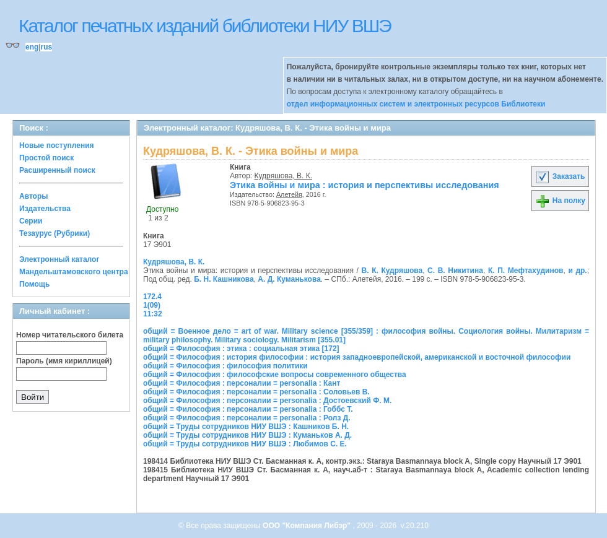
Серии (30, 221)
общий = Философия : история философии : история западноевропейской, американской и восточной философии (356, 357)
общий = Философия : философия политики (225, 366)
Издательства (45, 208)
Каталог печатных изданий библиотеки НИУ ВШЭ (205, 25)
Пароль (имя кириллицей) (64, 361)
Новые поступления (56, 145)
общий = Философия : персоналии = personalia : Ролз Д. (247, 418)
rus (46, 47)
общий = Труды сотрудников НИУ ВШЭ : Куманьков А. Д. (247, 435)
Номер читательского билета (69, 335)
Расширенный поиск (57, 170)
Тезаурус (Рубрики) (54, 233)
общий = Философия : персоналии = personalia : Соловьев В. (256, 392)
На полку (560, 200)
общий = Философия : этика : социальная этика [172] (241, 348)
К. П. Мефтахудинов (526, 270)
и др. (577, 270)
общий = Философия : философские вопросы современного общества (274, 374)
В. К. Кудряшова (392, 270)
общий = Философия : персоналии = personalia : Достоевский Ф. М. (267, 400)
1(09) (151, 305)
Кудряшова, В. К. (284, 175)
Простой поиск (46, 158)
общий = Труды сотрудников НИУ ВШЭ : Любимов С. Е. (245, 444)
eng (31, 47)
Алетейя (289, 194)
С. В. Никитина (455, 270)
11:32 (152, 314)
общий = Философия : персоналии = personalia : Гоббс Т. (248, 409)
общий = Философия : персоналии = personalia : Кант (241, 383)
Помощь (34, 284)
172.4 (152, 296)
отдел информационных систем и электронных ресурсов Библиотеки (416, 104)
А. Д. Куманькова (289, 279)
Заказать (560, 176)
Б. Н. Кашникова (223, 279)
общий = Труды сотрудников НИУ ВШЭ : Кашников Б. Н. (246, 426)
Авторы (33, 196)
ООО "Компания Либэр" (307, 525)
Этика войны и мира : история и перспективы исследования (364, 185)
